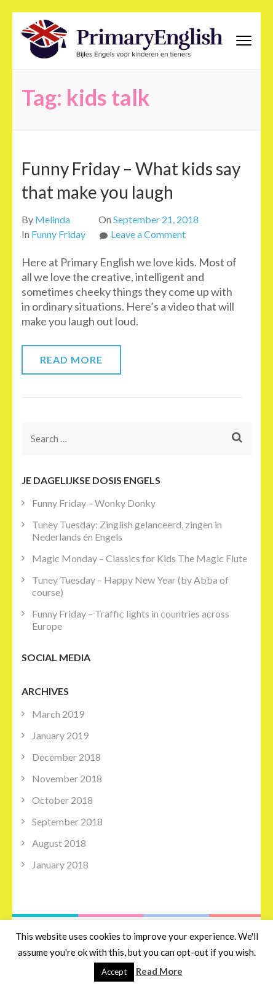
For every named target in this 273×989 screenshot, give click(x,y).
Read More (71, 359)
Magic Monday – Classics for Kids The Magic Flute (139, 558)
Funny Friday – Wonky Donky (94, 503)
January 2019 (60, 735)
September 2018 (67, 821)
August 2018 (59, 843)
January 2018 (60, 864)
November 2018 (67, 778)
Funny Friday (58, 234)
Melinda (52, 219)
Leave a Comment (148, 234)
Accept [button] (114, 972)
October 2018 (62, 800)
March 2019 (58, 714)
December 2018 (66, 757)
